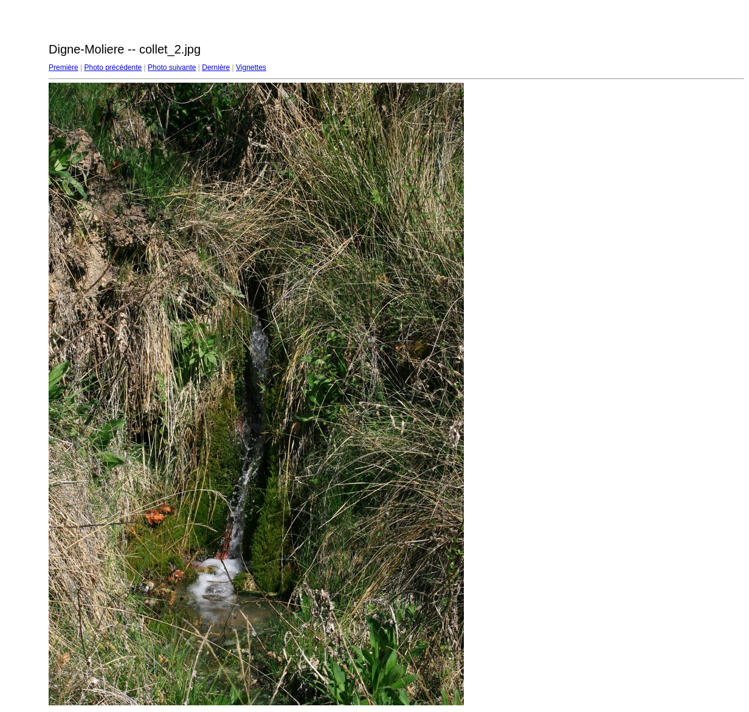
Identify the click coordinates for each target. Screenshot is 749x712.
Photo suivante (172, 67)
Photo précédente (113, 67)
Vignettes (251, 67)
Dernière (216, 67)
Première (63, 67)
